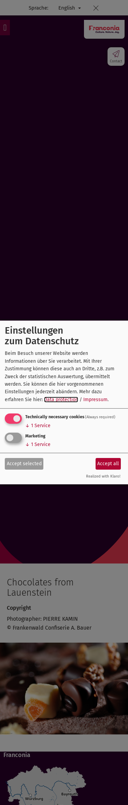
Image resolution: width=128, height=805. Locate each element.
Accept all (108, 463)
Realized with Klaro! (103, 476)
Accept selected (24, 463)
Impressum (95, 399)
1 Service (38, 426)
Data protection (61, 399)
